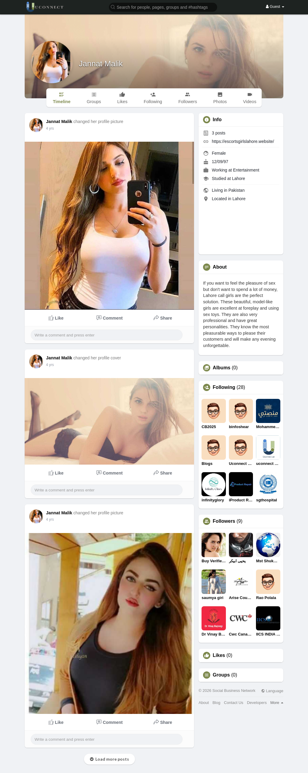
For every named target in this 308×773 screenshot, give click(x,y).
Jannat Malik (101, 63)
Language (272, 691)
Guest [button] (275, 6)
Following (224, 387)
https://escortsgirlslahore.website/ (243, 141)
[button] (163, 7)
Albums (221, 367)
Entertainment (246, 170)
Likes (219, 655)
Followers (224, 521)
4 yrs (50, 128)
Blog (216, 703)
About (204, 703)
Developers (257, 703)
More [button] (276, 702)
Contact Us (233, 703)
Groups (221, 675)
